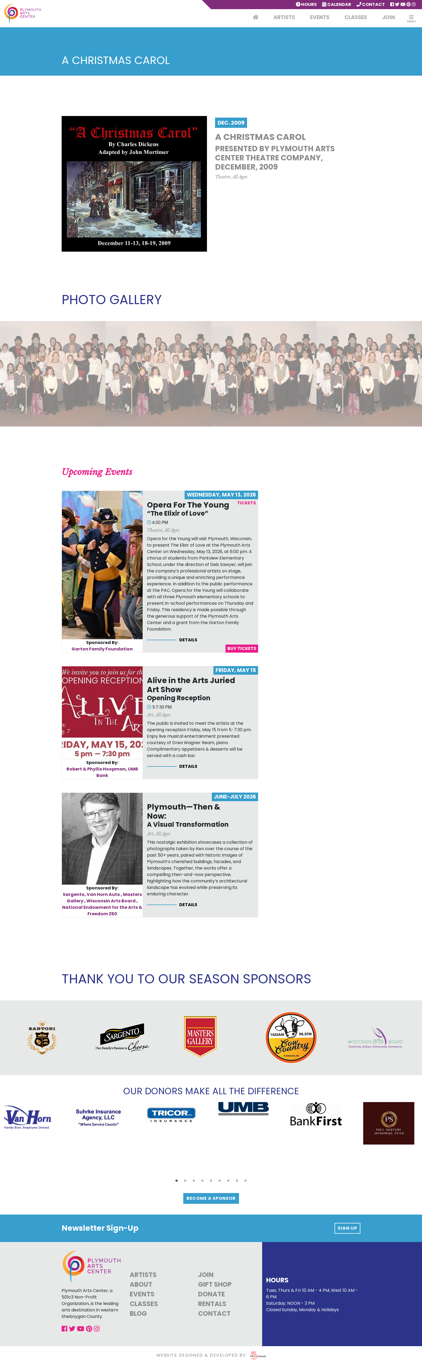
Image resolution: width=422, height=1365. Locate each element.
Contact (371, 4)
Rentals (212, 1303)
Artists (284, 17)
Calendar (336, 4)
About (141, 1284)
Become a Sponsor (211, 1198)
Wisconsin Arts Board (111, 901)
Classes (355, 17)
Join (388, 17)
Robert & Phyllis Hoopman (96, 769)
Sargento (74, 894)
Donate (211, 1294)
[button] (176, 1181)
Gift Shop (215, 1284)
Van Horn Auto (103, 894)
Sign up (347, 1228)
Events (319, 17)
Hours (306, 4)
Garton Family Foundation (102, 649)
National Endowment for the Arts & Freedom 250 (102, 910)
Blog (138, 1313)
